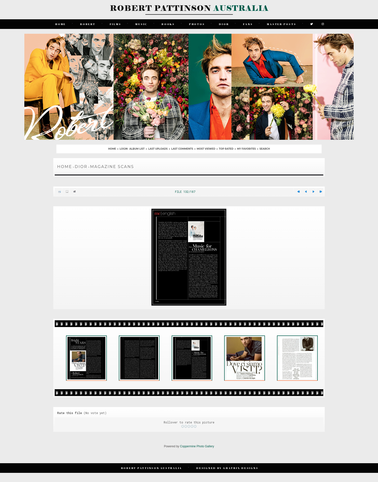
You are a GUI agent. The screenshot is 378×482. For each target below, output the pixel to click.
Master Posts (281, 24)
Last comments (182, 148)
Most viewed (206, 148)
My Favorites (246, 148)
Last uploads (158, 148)
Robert (87, 24)
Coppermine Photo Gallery (197, 446)
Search (264, 148)
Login (124, 148)
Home (60, 24)
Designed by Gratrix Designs (227, 468)
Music (141, 24)
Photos (197, 24)
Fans (248, 24)
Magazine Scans (112, 166)
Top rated (226, 148)
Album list (136, 148)
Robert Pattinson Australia (151, 468)
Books (168, 24)
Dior (224, 24)
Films (115, 24)
